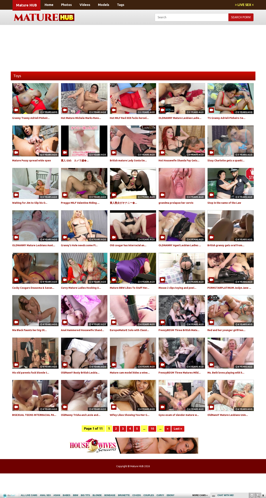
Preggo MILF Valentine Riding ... (83, 206)
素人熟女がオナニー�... (125, 206)
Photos (66, 4)
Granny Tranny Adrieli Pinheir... (33, 117)
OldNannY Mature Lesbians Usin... (230, 435)
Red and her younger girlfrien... (229, 342)
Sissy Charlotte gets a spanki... (228, 164)
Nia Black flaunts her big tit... (32, 342)
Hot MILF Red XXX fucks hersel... (132, 117)
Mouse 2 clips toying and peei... (180, 295)
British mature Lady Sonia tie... (131, 164)
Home (49, 4)
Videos (85, 4)
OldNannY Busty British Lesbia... (83, 388)
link (263, 442)
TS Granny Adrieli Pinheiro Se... (229, 117)
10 (152, 453)
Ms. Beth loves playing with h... (228, 388)
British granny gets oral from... (228, 249)
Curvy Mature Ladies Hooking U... (84, 295)
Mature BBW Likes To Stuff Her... (132, 295)
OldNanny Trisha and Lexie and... (83, 435)
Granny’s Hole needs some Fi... (82, 249)
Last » (178, 453)
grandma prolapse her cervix (178, 206)
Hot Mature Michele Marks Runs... (84, 117)
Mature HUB (26, 5)
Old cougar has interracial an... (131, 249)
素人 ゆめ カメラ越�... (76, 164)
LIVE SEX (244, 4)
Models (103, 4)
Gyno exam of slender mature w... (182, 435)
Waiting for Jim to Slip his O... (32, 206)
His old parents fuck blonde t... (33, 388)
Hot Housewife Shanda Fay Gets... (182, 164)
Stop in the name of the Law (226, 206)
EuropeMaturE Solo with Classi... (132, 342)
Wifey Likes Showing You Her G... (132, 435)
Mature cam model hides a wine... (133, 388)
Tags (120, 4)
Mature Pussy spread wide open (34, 164)
